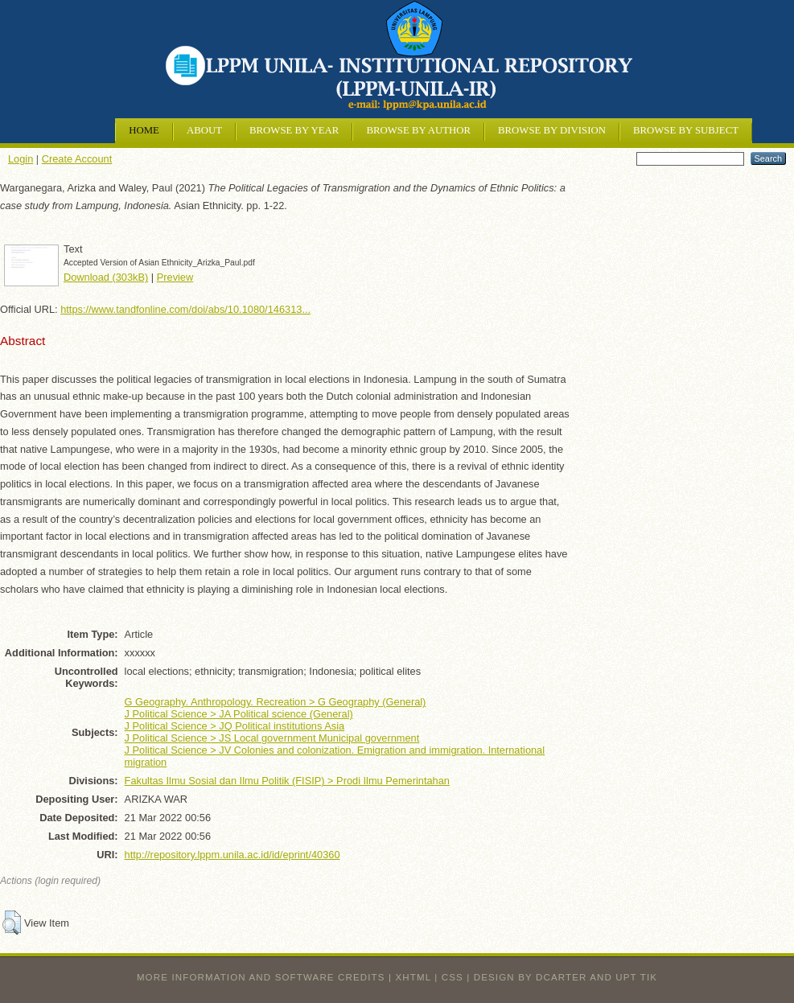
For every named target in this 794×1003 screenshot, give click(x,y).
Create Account (77, 159)
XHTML (413, 977)
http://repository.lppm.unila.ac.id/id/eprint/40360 (232, 855)
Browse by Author (418, 130)
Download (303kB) (106, 277)
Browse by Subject (685, 130)
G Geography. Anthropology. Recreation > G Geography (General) (275, 702)
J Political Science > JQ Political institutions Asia (234, 726)
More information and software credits (261, 977)
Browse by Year (294, 130)
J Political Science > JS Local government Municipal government (272, 738)
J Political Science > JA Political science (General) (239, 714)
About (204, 130)
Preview (175, 277)
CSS (452, 977)
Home (144, 130)
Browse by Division (552, 130)
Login (20, 159)
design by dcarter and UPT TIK (565, 977)
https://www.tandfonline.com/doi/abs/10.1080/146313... (185, 309)
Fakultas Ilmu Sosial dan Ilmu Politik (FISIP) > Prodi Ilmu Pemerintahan (287, 781)
